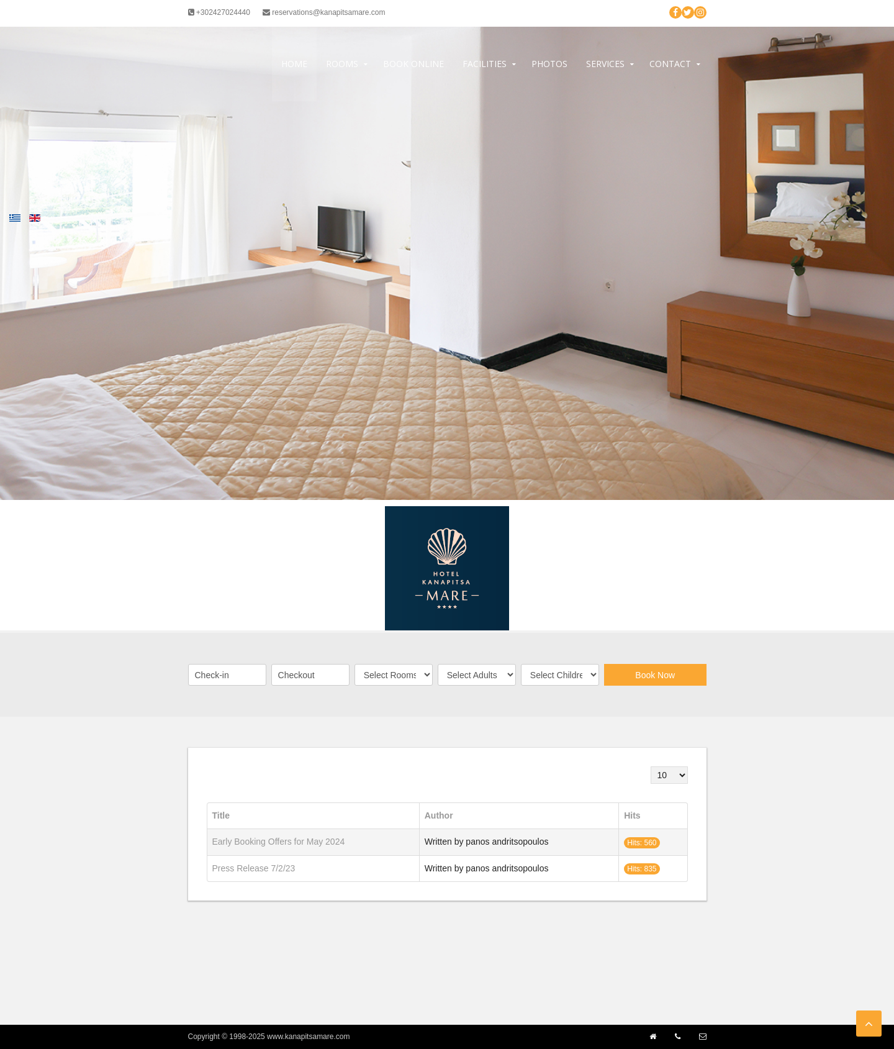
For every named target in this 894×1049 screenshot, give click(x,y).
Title (221, 815)
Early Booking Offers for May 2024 (278, 842)
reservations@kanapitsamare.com (324, 12)
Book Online (413, 64)
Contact (670, 64)
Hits (632, 815)
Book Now (655, 675)
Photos (549, 64)
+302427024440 (219, 12)
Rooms (342, 64)
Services (605, 64)
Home (294, 64)
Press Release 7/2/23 (254, 868)
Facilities (485, 64)
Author (439, 815)
